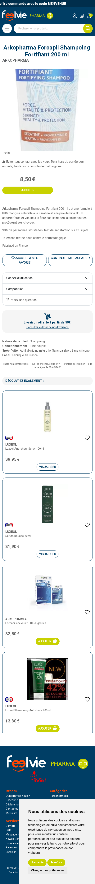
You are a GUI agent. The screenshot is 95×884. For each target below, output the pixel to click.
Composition (14, 289)
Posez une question (21, 300)
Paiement (12, 847)
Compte (11, 825)
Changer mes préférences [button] (47, 870)
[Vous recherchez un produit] (48, 28)
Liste (8, 830)
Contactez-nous (15, 808)
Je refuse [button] (56, 862)
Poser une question (17, 800)
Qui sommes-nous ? (18, 795)
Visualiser (47, 467)
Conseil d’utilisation (19, 278)
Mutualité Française (17, 813)
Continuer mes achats (70, 258)
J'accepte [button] (37, 862)
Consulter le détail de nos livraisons (47, 327)
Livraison (11, 851)
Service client (14, 843)
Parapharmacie (59, 795)
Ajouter (47, 641)
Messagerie (13, 834)
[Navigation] (7, 28)
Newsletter (12, 838)
